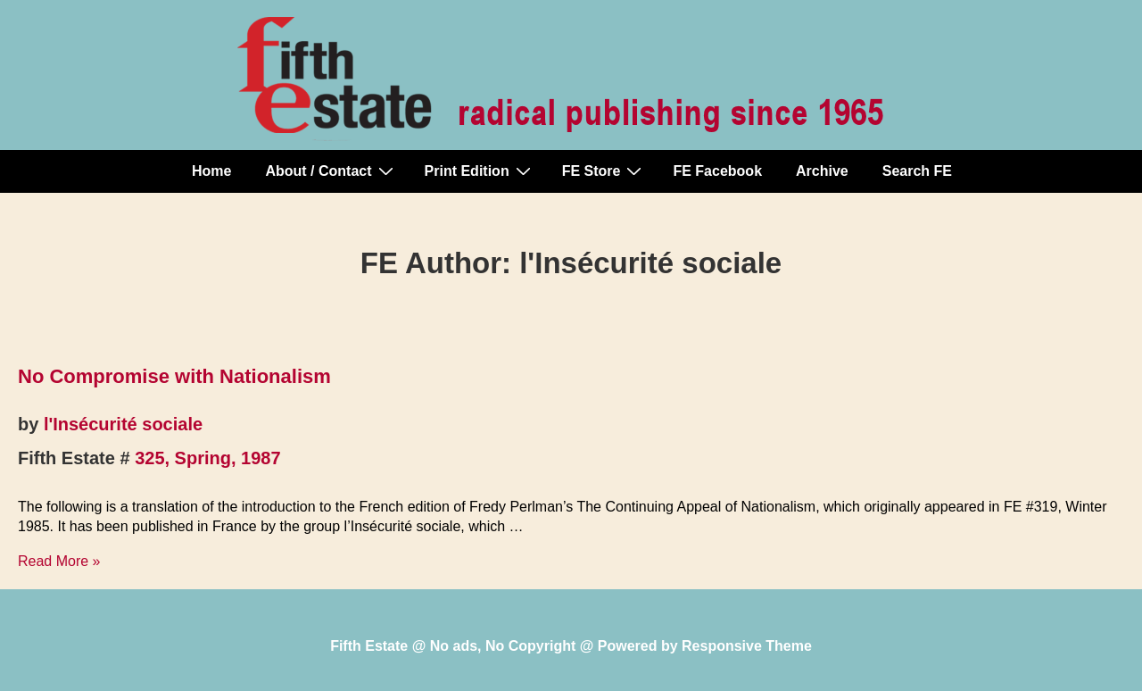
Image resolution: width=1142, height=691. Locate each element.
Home (211, 171)
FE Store (604, 170)
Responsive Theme (747, 646)
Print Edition (480, 170)
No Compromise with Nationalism (174, 376)
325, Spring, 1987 (207, 458)
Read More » (59, 561)
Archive (822, 171)
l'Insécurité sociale (123, 424)
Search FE (917, 171)
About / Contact (331, 170)
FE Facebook (717, 171)
